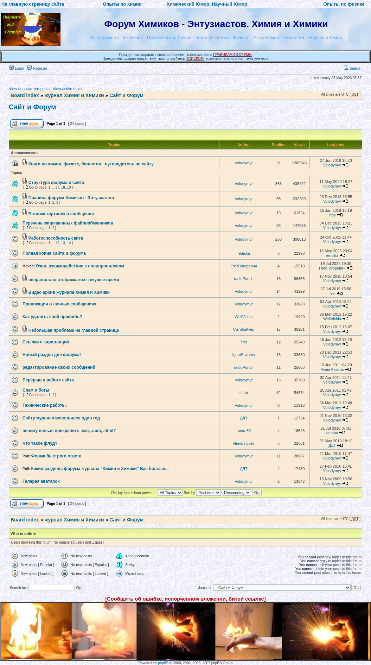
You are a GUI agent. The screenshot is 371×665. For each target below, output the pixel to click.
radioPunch (244, 279)
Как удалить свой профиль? (52, 316)
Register (37, 68)
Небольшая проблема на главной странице (73, 330)
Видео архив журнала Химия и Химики (69, 292)
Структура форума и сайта (56, 182)
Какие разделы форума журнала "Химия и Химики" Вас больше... (99, 468)
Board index (25, 95)
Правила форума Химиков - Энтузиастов (71, 197)
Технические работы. (45, 405)
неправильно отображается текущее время (73, 279)
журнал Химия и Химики (74, 95)
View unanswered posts (29, 89)
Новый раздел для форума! (52, 354)
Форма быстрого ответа (56, 456)
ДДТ (244, 418)
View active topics (68, 89)
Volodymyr (243, 163)
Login (16, 68)
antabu (332, 433)
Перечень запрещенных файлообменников (68, 223)
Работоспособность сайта (55, 238)
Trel (332, 293)
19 (69, 187)
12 (57, 243)
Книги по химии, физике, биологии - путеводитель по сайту (91, 164)
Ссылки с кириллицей (46, 342)
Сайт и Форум (126, 95)
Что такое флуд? (40, 443)
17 (57, 187)
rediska (243, 253)
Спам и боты (36, 390)
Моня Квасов (332, 369)
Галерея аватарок (41, 481)
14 (69, 243)
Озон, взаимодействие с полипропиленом (80, 266)
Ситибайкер (244, 329)
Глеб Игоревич (244, 266)
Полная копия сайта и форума (54, 253)
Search (353, 68)
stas (331, 215)
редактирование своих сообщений (59, 367)
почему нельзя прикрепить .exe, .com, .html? (69, 430)
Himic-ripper (243, 443)
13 (63, 243)
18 (63, 187)
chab (243, 393)
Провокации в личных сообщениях (59, 304)
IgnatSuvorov (243, 355)
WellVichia (244, 317)
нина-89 (244, 431)
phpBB (163, 663)
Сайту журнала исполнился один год (61, 418)
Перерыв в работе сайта (48, 380)
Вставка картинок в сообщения (61, 213)
